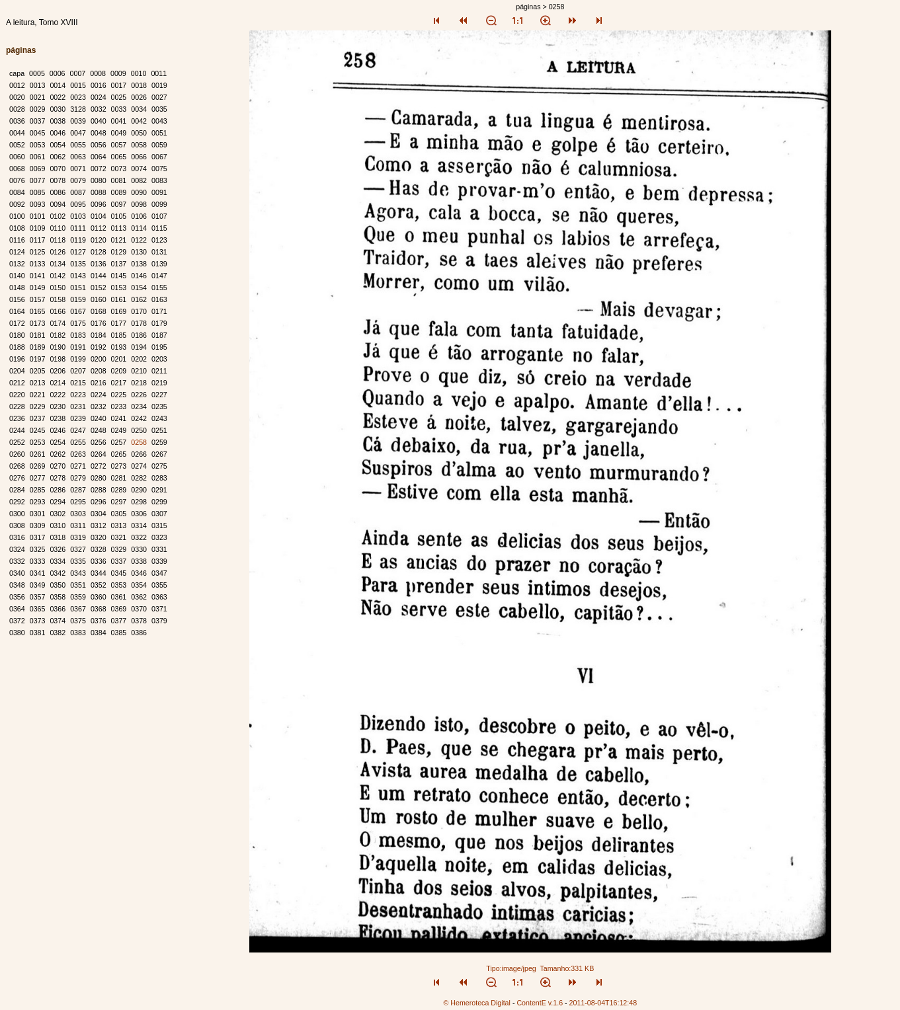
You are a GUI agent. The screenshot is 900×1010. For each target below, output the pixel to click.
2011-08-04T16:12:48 (603, 1003)
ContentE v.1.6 (539, 1003)
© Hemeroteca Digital (476, 1003)
